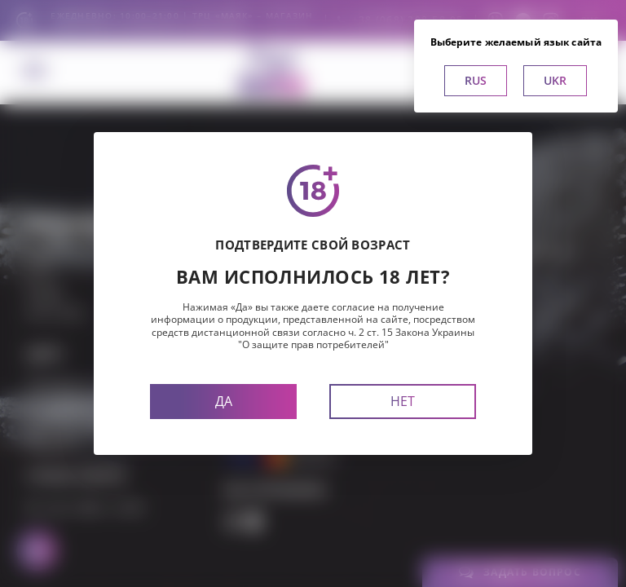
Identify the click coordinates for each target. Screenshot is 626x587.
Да (223, 401)
